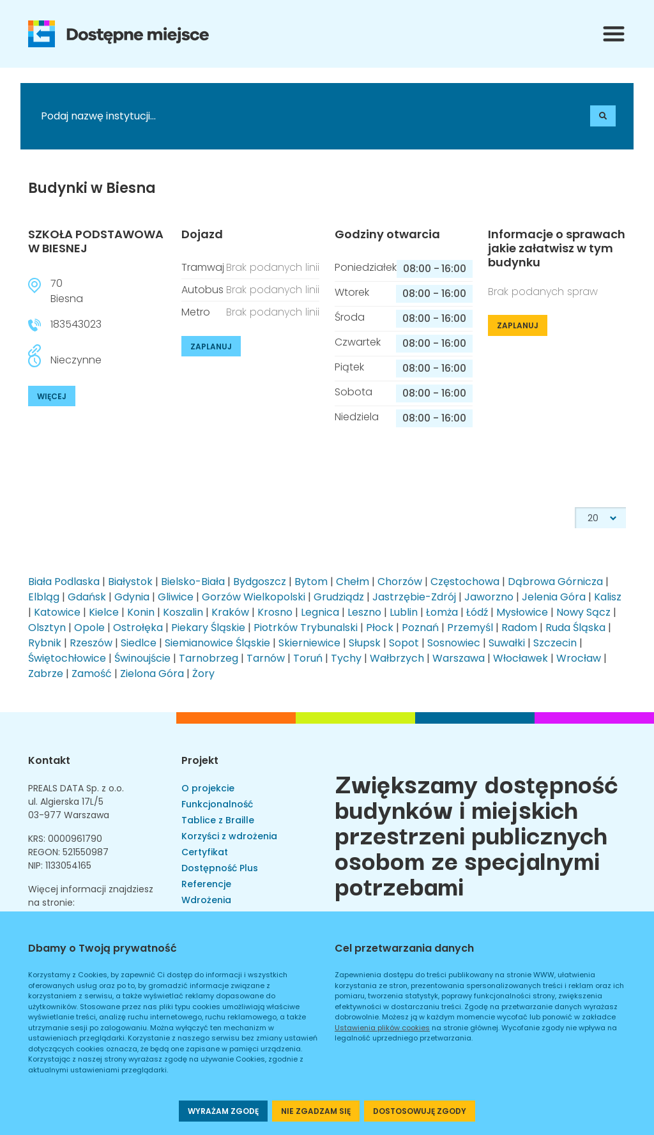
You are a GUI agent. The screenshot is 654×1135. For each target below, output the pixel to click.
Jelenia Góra (554, 597)
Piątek (349, 367)
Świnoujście (142, 658)
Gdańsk (87, 597)
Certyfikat (204, 852)
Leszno (364, 612)
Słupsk (365, 643)
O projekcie (207, 788)
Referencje (206, 884)
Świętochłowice (67, 658)
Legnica (320, 612)
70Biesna (66, 291)
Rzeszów (91, 643)
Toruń (308, 658)
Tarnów (266, 658)
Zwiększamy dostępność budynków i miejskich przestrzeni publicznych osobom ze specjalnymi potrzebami (476, 833)
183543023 (76, 324)
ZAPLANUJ (211, 346)
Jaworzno (488, 597)
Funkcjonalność (217, 804)
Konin (141, 612)
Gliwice (176, 597)
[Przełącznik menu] (614, 34)
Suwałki (507, 643)
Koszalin (183, 612)
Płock (379, 627)
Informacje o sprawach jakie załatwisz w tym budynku (556, 248)
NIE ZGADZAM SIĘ (316, 1111)
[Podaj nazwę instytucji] (148, 116)
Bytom (311, 581)
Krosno (275, 612)
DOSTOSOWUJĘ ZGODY (419, 1111)
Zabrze (45, 673)
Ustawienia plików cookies (382, 1028)
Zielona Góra (152, 673)
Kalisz (607, 597)
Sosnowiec (453, 643)
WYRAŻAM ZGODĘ (223, 1111)
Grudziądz (339, 597)
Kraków (230, 612)
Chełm (352, 581)
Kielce (104, 612)
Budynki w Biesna (92, 188)
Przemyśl (470, 627)
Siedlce (138, 643)
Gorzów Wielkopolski (253, 597)
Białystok (130, 581)
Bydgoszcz (259, 581)
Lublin (404, 612)
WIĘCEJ (51, 396)
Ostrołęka (138, 627)
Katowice (57, 612)
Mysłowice (522, 612)
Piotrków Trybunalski (306, 627)
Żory (203, 673)
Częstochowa (464, 581)
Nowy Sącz (583, 612)
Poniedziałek (366, 267)
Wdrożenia (206, 900)
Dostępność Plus (219, 868)
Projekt (199, 760)
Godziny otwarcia (387, 234)
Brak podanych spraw (543, 291)
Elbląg (43, 597)
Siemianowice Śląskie (217, 643)
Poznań (420, 627)
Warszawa (458, 658)
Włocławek (520, 658)
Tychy (346, 658)
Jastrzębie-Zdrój (414, 597)
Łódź (477, 612)
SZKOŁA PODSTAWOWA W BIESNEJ (96, 241)
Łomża (442, 612)
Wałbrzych (397, 658)
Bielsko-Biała (193, 581)
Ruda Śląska (575, 627)
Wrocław (578, 658)
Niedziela (357, 416)
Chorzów (399, 581)
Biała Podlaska (64, 581)
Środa (350, 317)
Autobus (202, 289)
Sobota (353, 392)
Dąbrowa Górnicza (555, 581)
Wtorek (352, 292)
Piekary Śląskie (208, 627)
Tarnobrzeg (208, 658)
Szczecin (555, 643)
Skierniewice (309, 643)
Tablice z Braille (217, 820)
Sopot (404, 643)
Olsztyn (47, 627)
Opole (89, 627)
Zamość (92, 673)
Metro (195, 312)
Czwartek (358, 342)
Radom (519, 627)
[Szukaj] (603, 115)
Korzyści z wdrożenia (229, 836)
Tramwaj (202, 267)
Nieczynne (76, 360)
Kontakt (49, 760)
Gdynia (131, 597)
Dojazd (202, 234)
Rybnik (44, 643)
